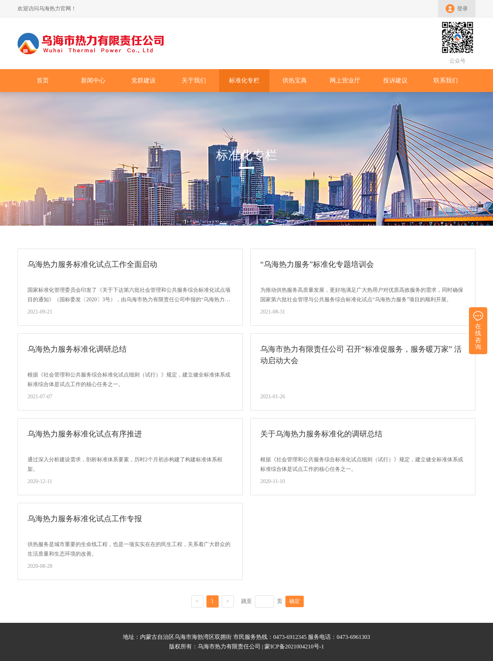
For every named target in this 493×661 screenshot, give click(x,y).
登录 (462, 8)
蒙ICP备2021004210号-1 (294, 646)
